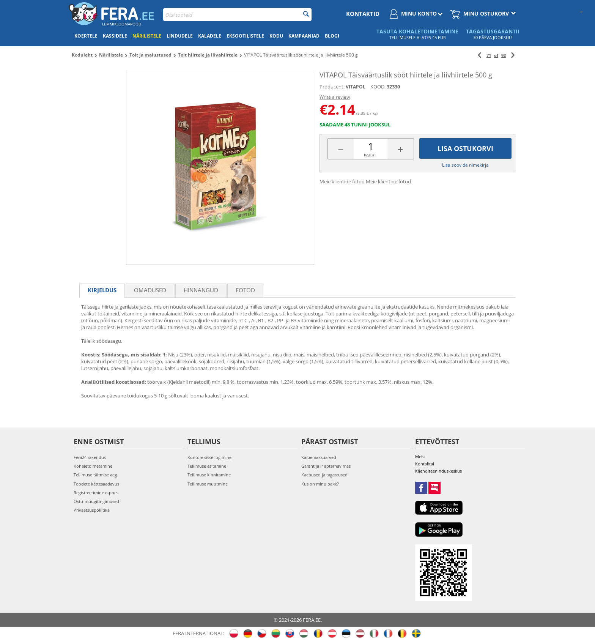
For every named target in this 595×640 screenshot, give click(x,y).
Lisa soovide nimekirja (465, 165)
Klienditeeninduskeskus (438, 471)
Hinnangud (201, 290)
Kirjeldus (102, 290)
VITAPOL (355, 87)
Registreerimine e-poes (96, 492)
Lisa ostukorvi (465, 148)
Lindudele (180, 36)
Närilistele (146, 36)
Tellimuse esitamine (206, 466)
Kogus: (370, 155)
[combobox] (237, 14)
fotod (245, 290)
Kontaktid (362, 13)
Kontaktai (424, 464)
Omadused (150, 290)
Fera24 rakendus (90, 457)
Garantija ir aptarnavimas (326, 466)
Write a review (335, 97)
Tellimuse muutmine (207, 484)
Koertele (86, 36)
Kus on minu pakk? (320, 484)
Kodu (276, 36)
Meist (420, 456)
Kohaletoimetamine (93, 466)
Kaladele (209, 36)
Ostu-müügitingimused (96, 501)
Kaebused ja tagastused (324, 475)
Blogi (332, 36)
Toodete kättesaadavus (96, 484)
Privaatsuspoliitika (92, 510)
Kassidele (115, 36)
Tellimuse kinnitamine (209, 475)
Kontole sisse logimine (209, 457)
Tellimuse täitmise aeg (95, 475)
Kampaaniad (304, 36)
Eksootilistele (245, 36)
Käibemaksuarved (318, 457)
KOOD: (378, 86)
